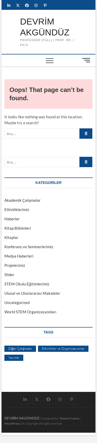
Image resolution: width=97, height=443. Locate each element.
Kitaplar (11, 237)
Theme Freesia (69, 418)
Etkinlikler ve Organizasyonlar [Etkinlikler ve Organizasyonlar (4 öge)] (63, 348)
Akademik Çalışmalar (22, 200)
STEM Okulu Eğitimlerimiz (26, 284)
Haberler (12, 218)
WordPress (12, 423)
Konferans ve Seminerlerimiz (28, 246)
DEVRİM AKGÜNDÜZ (44, 27)
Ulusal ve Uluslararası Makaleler (32, 293)
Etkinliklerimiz (16, 209)
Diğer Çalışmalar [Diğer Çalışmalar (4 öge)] (20, 348)
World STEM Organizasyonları (30, 311)
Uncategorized (16, 302)
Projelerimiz (14, 265)
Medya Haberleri (18, 256)
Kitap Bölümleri (17, 228)
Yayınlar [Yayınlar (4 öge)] (13, 357)
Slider (9, 274)
